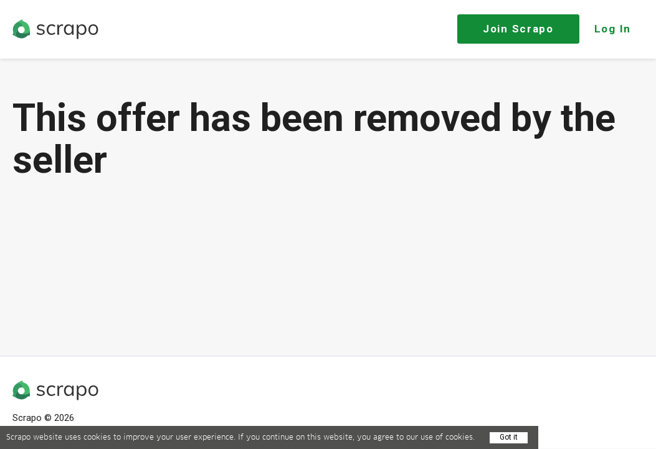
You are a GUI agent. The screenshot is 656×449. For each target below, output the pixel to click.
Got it (509, 437)
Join (518, 28)
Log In (612, 28)
